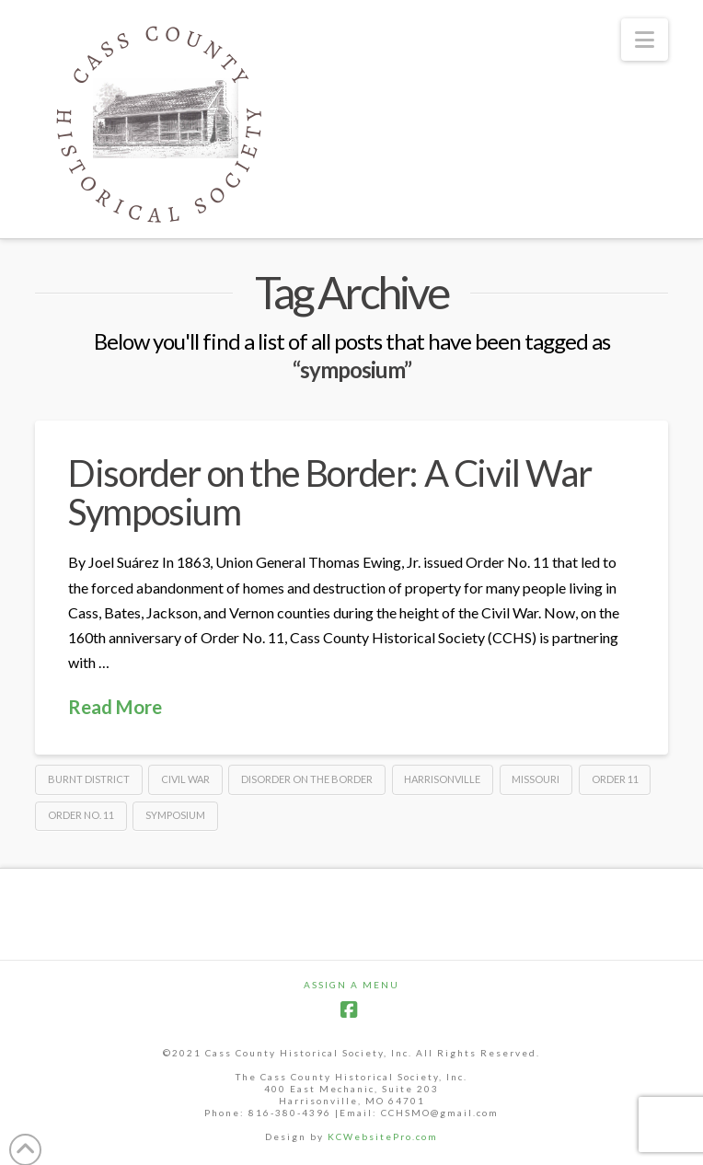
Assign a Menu (351, 984)
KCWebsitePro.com (383, 1136)
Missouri (535, 779)
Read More (115, 707)
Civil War (185, 779)
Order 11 (615, 779)
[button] (644, 39)
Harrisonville (442, 779)
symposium (175, 815)
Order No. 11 (81, 815)
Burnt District (89, 779)
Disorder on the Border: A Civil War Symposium (329, 492)
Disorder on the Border (307, 779)
